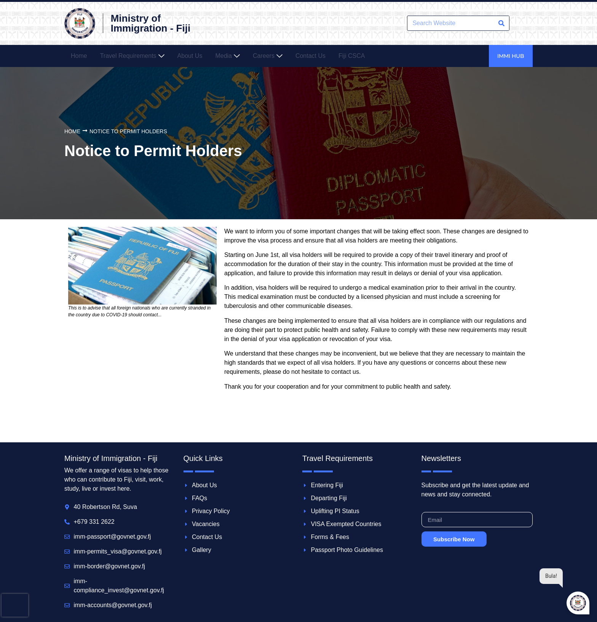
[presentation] (15, 605)
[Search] (501, 23)
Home (72, 131)
